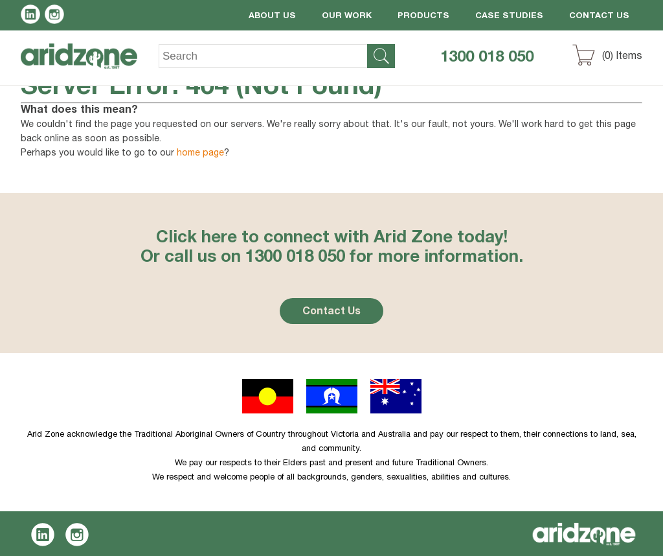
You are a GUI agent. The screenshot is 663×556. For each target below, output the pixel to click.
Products (423, 16)
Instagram (57, 16)
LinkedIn (33, 16)
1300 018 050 (487, 58)
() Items (622, 57)
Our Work (347, 16)
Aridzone (90, 65)
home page (200, 153)
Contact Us (599, 16)
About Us (272, 16)
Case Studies (509, 16)
